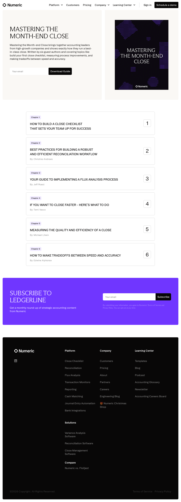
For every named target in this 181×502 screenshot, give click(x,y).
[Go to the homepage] (24, 351)
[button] (56, 4)
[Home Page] (12, 5)
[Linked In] (15, 360)
